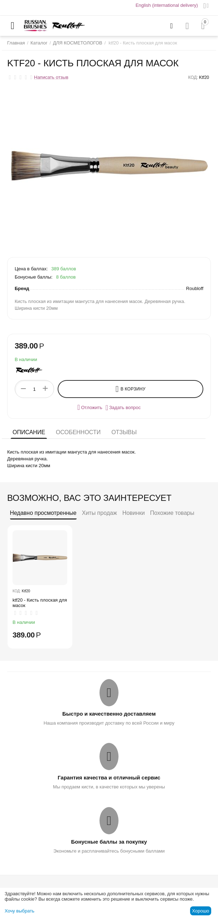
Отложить (89, 407)
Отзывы (124, 432)
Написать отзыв (51, 77)
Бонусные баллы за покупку (109, 842)
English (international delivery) (167, 5)
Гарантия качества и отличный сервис (109, 777)
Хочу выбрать (19, 911)
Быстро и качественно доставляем (109, 714)
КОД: (193, 77)
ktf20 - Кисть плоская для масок (40, 602)
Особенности (78, 432)
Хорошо (200, 911)
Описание (29, 432)
